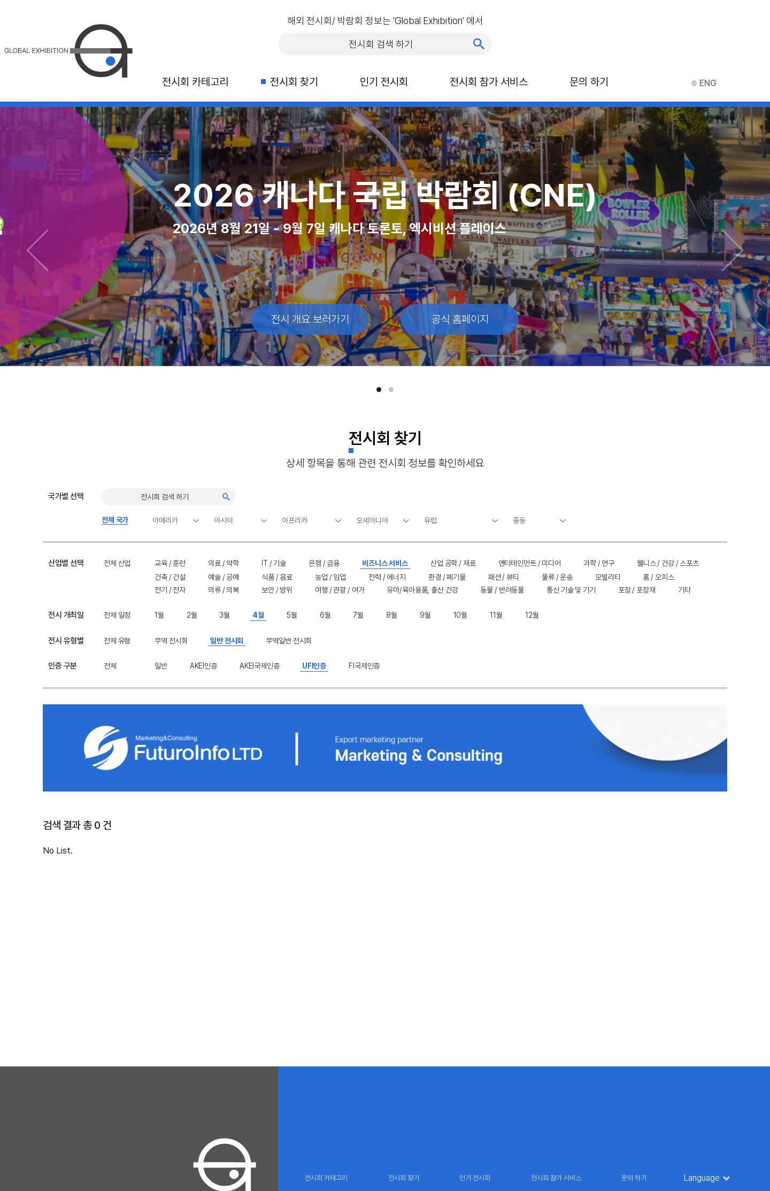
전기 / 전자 (170, 590)
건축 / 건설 (170, 577)
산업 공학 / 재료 (453, 563)
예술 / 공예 (223, 577)
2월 (192, 615)
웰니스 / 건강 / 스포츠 (668, 563)
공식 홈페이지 (460, 319)
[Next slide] (732, 250)
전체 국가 (115, 520)
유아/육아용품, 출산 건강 (422, 590)
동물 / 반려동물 (502, 590)
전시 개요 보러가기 (310, 319)
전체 (110, 666)
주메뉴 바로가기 (0, 0)
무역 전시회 (171, 640)
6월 (325, 615)
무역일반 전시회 (289, 640)
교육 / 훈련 (170, 563)
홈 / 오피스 (658, 577)
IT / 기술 (273, 563)
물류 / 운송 (557, 577)
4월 (258, 615)
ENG (704, 83)
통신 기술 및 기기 (571, 590)
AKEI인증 (203, 666)
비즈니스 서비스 (385, 563)
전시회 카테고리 (195, 81)
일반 (161, 666)
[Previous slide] (37, 250)
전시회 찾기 (294, 81)
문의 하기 (589, 81)
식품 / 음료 (276, 577)
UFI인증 (314, 666)
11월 (496, 615)
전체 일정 (117, 615)
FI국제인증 (364, 666)
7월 (358, 615)
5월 (292, 615)
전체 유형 (117, 640)
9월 (425, 615)
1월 (159, 615)
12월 (532, 615)
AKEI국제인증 (260, 666)
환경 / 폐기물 (447, 577)
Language (702, 1178)
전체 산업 (117, 563)
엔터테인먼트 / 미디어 (529, 563)
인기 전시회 (384, 81)
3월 (224, 615)
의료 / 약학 (223, 563)
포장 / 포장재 (637, 590)
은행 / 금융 (324, 563)
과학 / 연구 (598, 563)
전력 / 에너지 (387, 577)
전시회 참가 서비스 (489, 81)
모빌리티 (607, 577)
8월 (391, 615)
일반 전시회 (226, 640)
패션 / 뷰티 (503, 577)
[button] (378, 389)
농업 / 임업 (330, 577)
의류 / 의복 (223, 590)
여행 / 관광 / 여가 (339, 590)
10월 (460, 615)
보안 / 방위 (276, 590)
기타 (684, 590)
